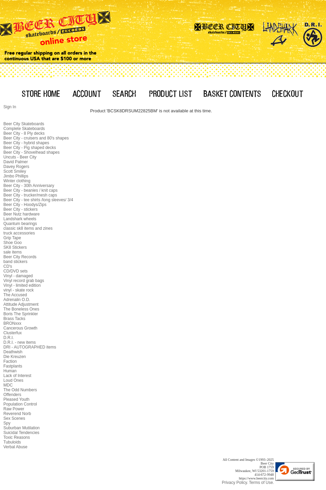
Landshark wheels (19, 218)
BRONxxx (12, 323)
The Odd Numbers (20, 390)
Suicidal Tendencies (21, 432)
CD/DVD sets (15, 271)
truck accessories (19, 233)
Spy (7, 423)
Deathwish (12, 352)
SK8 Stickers (15, 247)
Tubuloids (12, 442)
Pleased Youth (16, 399)
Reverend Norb (17, 413)
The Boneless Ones (21, 309)
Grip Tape (12, 237)
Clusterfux (12, 333)
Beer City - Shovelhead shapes (31, 152)
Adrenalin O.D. (16, 299)
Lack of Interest (17, 375)
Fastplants (12, 366)
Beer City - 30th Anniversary (28, 185)
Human (10, 371)
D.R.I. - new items (19, 342)
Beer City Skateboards (23, 123)
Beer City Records (19, 257)
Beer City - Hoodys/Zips (25, 204)
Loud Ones (13, 380)
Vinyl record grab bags (23, 280)
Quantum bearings (20, 223)
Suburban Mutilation (21, 428)
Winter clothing (16, 180)
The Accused (15, 295)
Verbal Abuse (15, 447)
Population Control (20, 404)
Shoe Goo (12, 242)
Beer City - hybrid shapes (26, 142)
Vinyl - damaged (18, 276)
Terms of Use (261, 482)
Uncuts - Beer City (19, 157)
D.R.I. (8, 337)
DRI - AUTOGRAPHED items (29, 347)
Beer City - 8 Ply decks (23, 133)
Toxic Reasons (16, 437)
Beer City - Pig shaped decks (29, 147)
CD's (7, 266)
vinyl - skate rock (18, 290)
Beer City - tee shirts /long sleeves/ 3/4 (38, 199)
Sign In (9, 107)
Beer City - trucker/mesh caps (30, 195)
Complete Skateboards (24, 128)
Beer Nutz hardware (21, 214)
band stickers (15, 261)
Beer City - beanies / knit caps (30, 190)
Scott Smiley (14, 171)
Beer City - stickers (20, 209)
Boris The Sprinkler (20, 314)
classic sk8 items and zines (28, 228)
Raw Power (13, 409)
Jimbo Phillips (15, 176)
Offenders (12, 394)
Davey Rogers (16, 166)
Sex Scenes (14, 418)
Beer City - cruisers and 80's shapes (36, 138)
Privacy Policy (234, 482)
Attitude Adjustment (20, 304)
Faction (10, 361)
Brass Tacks (14, 318)
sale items (12, 252)
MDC (8, 385)
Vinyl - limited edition (22, 285)
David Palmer (15, 161)
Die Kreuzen (14, 356)
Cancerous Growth (20, 328)
